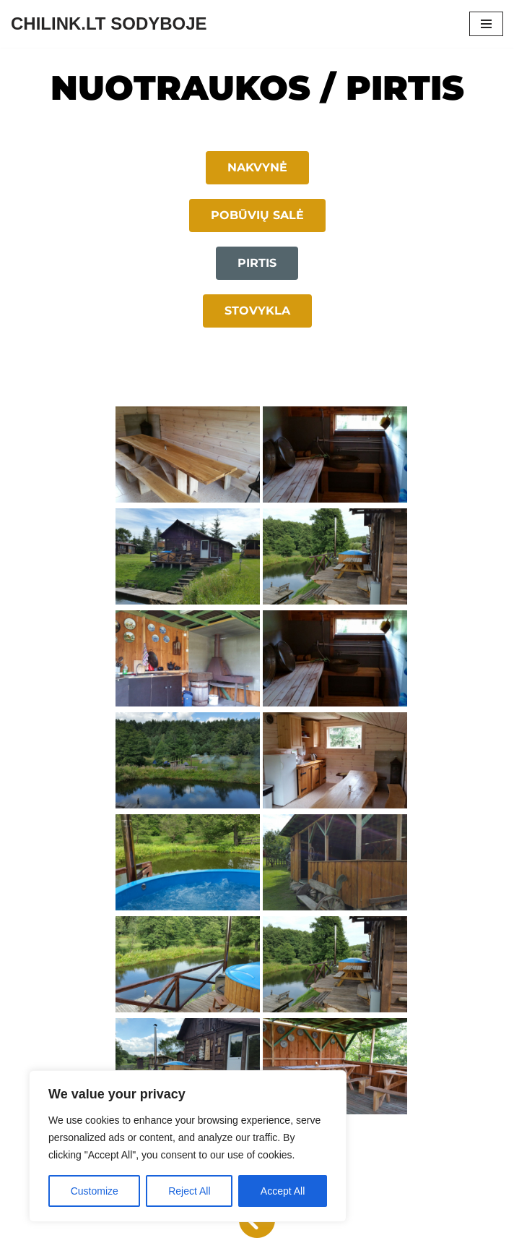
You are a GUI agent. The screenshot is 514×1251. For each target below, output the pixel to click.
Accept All (283, 1191)
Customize (94, 1191)
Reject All (189, 1191)
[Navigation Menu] (486, 24)
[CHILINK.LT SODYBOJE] (109, 24)
